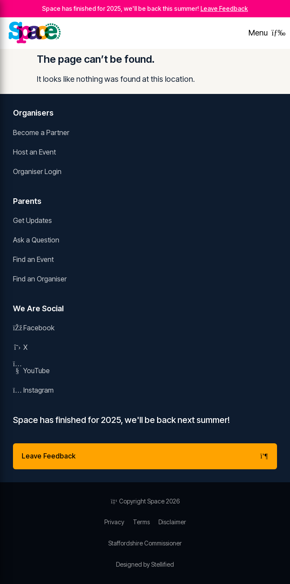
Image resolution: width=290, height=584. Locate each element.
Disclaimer (172, 522)
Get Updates (32, 220)
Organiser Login (37, 171)
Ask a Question (36, 240)
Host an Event (34, 152)
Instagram (33, 390)
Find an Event (33, 259)
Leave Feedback (224, 8)
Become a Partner (41, 132)
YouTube (31, 370)
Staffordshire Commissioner (145, 543)
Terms (141, 522)
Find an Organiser (40, 278)
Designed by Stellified (145, 564)
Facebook (34, 327)
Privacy (114, 522)
